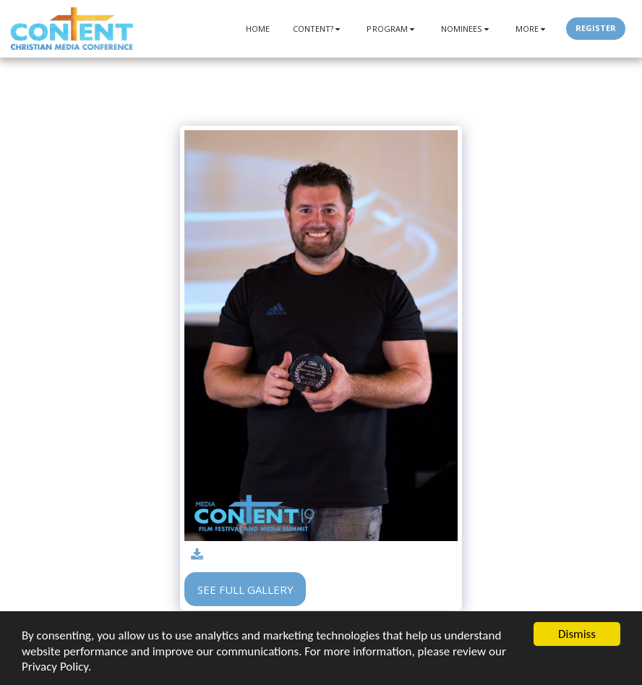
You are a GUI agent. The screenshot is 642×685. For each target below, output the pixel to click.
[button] (318, 28)
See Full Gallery (245, 589)
